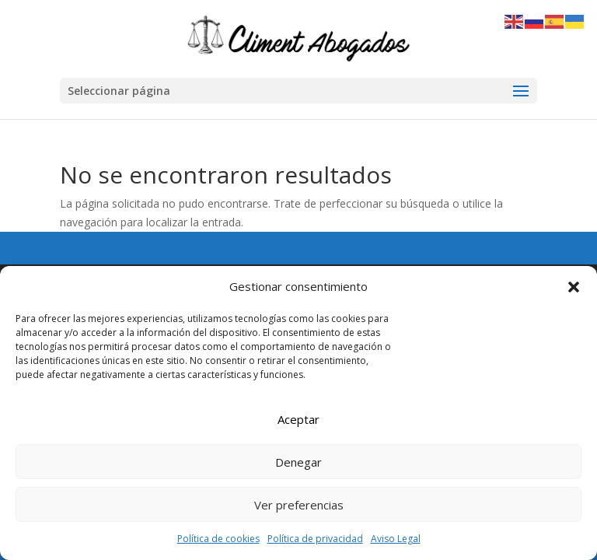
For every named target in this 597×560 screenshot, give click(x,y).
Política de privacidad (315, 538)
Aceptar (298, 419)
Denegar (298, 462)
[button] (573, 287)
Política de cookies (218, 538)
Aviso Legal (396, 538)
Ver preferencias (299, 505)
